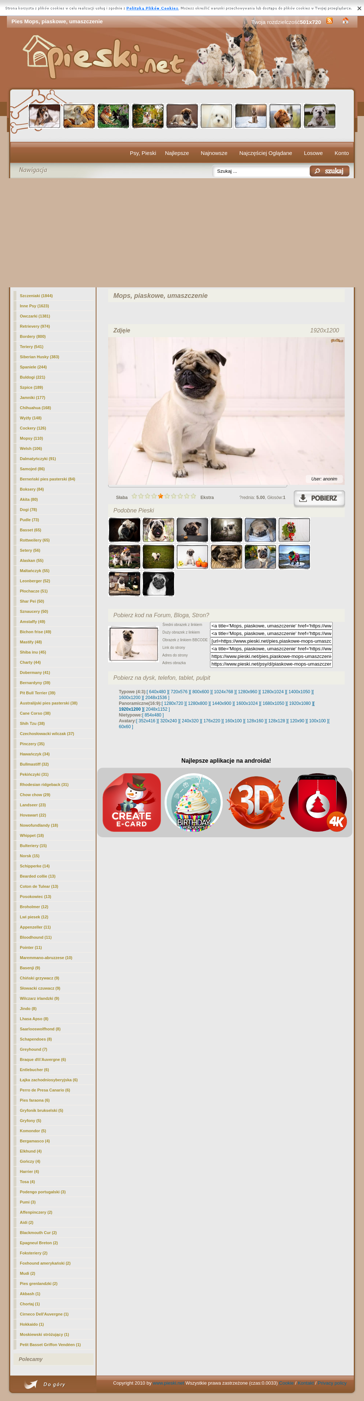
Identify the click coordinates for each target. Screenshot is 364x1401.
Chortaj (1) (30, 1304)
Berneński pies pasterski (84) (47, 479)
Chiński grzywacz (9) (39, 978)
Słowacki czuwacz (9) (40, 988)
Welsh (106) (31, 448)
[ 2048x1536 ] (156, 697)
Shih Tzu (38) (32, 723)
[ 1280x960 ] (248, 691)
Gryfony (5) (30, 1120)
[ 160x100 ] (233, 720)
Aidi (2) (26, 1222)
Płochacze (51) (34, 591)
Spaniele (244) (33, 367)
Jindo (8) (28, 1008)
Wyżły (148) (31, 418)
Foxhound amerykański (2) (45, 1263)
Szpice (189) (31, 387)
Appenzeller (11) (35, 927)
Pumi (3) (28, 1202)
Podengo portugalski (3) (43, 1192)
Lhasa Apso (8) (34, 1019)
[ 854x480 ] (153, 715)
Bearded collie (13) (38, 876)
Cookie (286, 1383)
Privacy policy (332, 1383)
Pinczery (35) (32, 744)
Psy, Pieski (143, 153)
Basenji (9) (30, 968)
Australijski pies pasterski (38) (49, 703)
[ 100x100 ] (317, 720)
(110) (31, 438)
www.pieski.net (168, 1383)
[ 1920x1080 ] (300, 703)
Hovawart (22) (33, 815)
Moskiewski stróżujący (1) (44, 1334)
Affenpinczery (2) (36, 1212)
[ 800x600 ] (200, 691)
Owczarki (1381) (35, 316)
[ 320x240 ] (168, 720)
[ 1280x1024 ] (273, 691)
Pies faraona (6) (35, 1100)
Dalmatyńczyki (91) (38, 458)
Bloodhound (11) (36, 937)
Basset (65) (30, 530)
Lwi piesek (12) (34, 917)
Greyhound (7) (33, 1049)
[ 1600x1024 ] (247, 703)
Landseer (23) (33, 805)
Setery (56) (30, 550)
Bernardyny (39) (35, 682)
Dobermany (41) (35, 672)
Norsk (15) (30, 856)
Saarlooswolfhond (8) (40, 1029)
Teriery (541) (32, 346)
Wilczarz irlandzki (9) (39, 998)
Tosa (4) (27, 1182)
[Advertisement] (182, 233)
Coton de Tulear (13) (39, 886)
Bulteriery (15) (33, 845)
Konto (342, 153)
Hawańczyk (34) (35, 754)
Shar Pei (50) (32, 601)
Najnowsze (214, 153)
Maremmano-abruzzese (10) (46, 957)
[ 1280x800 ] (198, 703)
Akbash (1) (30, 1294)
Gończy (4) (30, 1161)
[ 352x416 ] (147, 720)
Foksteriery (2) (34, 1253)
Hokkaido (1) (32, 1324)
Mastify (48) (31, 642)
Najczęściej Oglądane (265, 153)
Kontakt (306, 1383)
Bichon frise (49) (35, 632)
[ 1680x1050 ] (273, 703)
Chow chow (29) (35, 795)
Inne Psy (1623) (34, 306)
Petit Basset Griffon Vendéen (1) (50, 1344)
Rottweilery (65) (35, 540)
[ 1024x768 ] (223, 691)
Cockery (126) (33, 428)
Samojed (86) (32, 469)
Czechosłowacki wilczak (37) (47, 733)
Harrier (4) (29, 1171)
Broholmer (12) (34, 907)
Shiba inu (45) (33, 652)
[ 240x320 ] (190, 720)
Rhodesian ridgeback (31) (44, 784)
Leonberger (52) (35, 581)
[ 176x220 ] (211, 720)
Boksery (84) (32, 489)
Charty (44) (30, 662)
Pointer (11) (31, 947)
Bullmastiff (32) (34, 764)
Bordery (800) (33, 336)
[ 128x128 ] (276, 720)
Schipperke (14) (35, 866)
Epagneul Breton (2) (39, 1243)
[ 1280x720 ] (174, 703)
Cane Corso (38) (35, 713)
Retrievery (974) (35, 326)
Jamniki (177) (33, 397)
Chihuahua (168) (35, 408)
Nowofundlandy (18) (39, 825)
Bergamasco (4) (35, 1141)
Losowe (313, 153)
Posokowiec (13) (35, 896)
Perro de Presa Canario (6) (45, 1090)
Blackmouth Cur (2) (38, 1232)
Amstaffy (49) (33, 621)
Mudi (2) (27, 1273)
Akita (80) (29, 499)
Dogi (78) (28, 509)
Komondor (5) (33, 1131)
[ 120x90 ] (297, 720)
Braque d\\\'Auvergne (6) (43, 1059)
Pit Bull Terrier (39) (38, 693)
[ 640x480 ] (157, 691)
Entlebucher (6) (34, 1069)
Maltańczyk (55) (35, 570)
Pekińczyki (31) (34, 774)
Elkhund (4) (31, 1151)
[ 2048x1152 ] (156, 709)
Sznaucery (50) (34, 611)
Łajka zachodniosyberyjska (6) (49, 1080)
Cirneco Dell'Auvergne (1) (44, 1314)
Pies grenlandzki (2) (39, 1283)
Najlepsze (177, 153)
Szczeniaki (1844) (36, 296)
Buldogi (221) (33, 377)
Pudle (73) (29, 520)
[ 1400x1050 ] (299, 691)
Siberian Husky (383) (39, 357)
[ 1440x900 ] (222, 703)
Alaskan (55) (32, 560)
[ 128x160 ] (255, 720)
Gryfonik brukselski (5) (41, 1110)
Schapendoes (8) (36, 1039)
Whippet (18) (32, 835)
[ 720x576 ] (179, 691)
